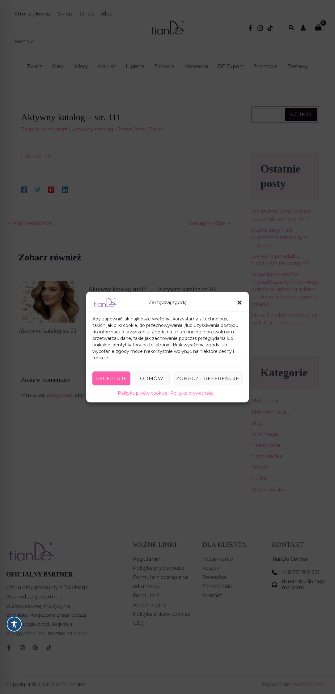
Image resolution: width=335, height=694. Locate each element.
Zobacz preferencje (207, 378)
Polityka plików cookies (142, 393)
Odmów (151, 378)
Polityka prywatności (192, 393)
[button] (239, 302)
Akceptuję (111, 378)
